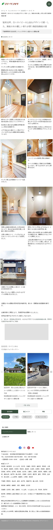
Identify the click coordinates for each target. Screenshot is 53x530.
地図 (36, 454)
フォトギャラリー (7, 432)
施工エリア (26, 411)
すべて (6, 417)
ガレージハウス (43, 417)
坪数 (43, 411)
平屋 (17, 417)
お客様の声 (5, 437)
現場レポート (31, 432)
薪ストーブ (28, 417)
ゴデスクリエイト (43, 521)
